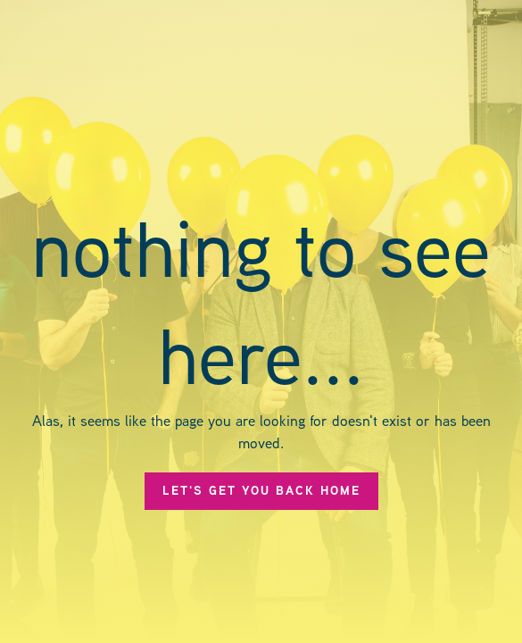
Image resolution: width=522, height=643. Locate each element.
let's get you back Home (261, 490)
